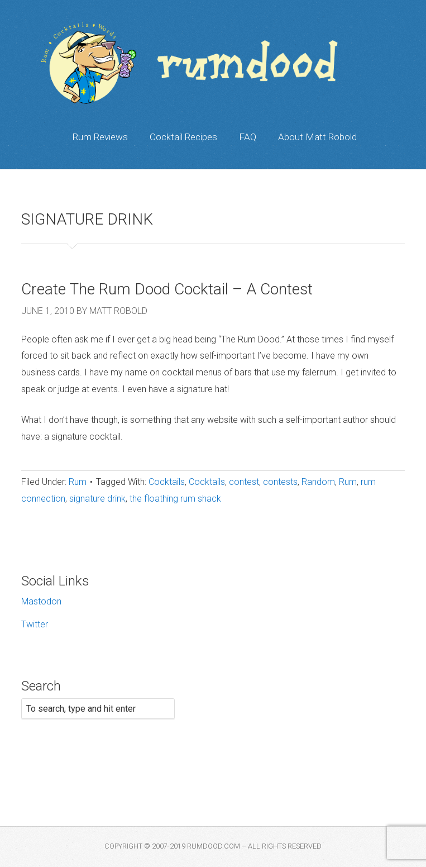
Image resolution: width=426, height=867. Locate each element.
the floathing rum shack (175, 498)
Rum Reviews (100, 136)
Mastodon (41, 601)
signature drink (97, 498)
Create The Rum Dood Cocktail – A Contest (167, 289)
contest (244, 482)
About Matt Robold (317, 136)
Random (318, 482)
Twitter (34, 624)
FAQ (247, 136)
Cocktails (167, 482)
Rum (78, 482)
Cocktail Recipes (183, 136)
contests (280, 482)
